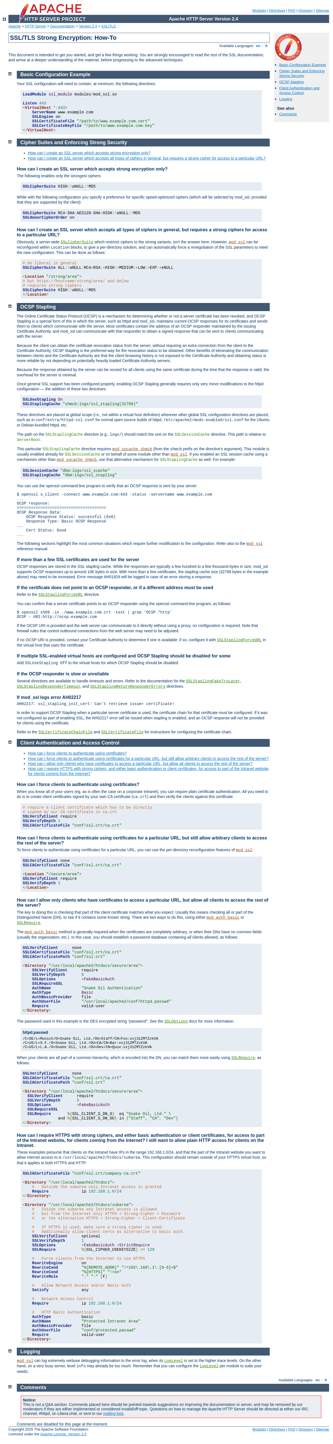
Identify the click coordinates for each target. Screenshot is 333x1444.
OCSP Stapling (291, 82)
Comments (288, 114)
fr (266, 46)
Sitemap (322, 10)
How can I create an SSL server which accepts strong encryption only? (89, 153)
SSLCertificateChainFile (65, 732)
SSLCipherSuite (77, 242)
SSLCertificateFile (122, 732)
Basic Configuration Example (302, 65)
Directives (277, 10)
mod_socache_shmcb (132, 449)
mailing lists (113, 1413)
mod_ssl (237, 242)
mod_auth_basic (223, 917)
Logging (285, 99)
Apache (14, 26)
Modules (259, 10)
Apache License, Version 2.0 (63, 1434)
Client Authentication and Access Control (299, 90)
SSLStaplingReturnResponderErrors (128, 686)
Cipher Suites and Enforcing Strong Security (302, 73)
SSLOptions (176, 1021)
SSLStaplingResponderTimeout (48, 686)
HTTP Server (35, 26)
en (258, 46)
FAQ (291, 10)
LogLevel (173, 1361)
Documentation (62, 26)
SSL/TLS (108, 26)
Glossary (305, 10)
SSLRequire (28, 923)
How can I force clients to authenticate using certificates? (77, 753)
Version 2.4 (88, 26)
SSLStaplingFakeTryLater (213, 681)
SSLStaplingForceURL (60, 594)
